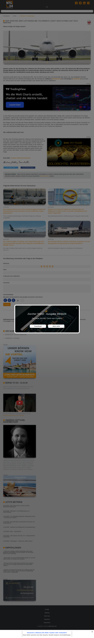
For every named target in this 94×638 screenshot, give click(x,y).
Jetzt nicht (56, 326)
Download (37, 326)
